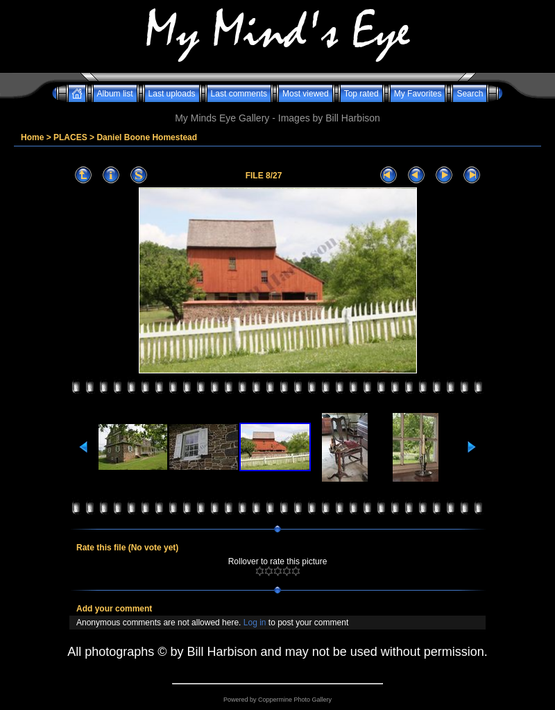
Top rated (361, 94)
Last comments (239, 94)
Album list (115, 94)
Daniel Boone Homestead (146, 137)
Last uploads (172, 94)
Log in (255, 622)
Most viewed (305, 94)
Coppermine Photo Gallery (295, 699)
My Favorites (418, 94)
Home (32, 137)
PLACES (70, 137)
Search (469, 94)
